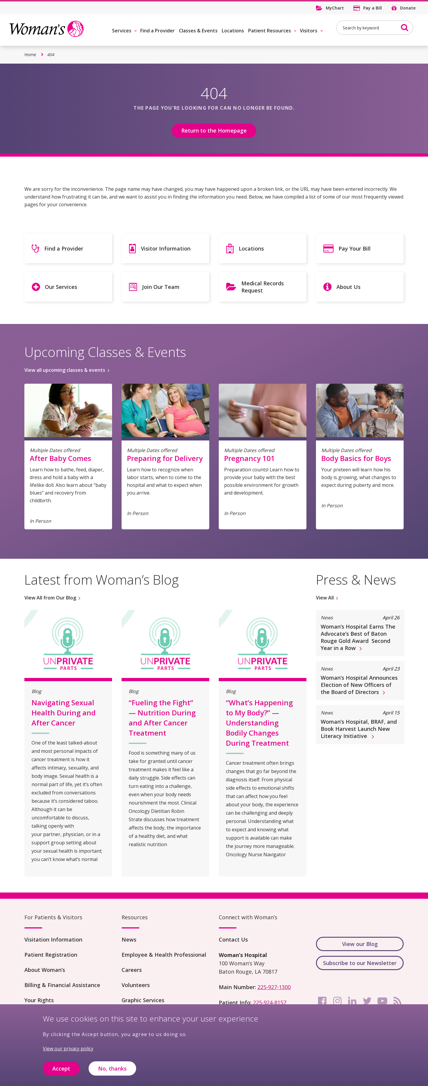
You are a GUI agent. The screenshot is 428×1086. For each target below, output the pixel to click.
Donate (408, 8)
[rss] (397, 1001)
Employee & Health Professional (164, 954)
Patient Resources (269, 30)
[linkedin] (352, 1001)
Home (30, 54)
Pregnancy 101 (249, 458)
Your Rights (39, 1000)
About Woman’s (44, 969)
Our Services (61, 286)
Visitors (308, 30)
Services (121, 30)
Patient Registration (50, 954)
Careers (132, 969)
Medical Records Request (262, 287)
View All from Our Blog (50, 597)
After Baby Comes (60, 458)
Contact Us (233, 939)
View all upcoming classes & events (64, 370)
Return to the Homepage (214, 130)
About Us (348, 286)
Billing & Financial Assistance (62, 985)
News (129, 939)
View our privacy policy (68, 1052)
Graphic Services (143, 1000)
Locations (233, 30)
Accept (61, 1071)
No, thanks (112, 1071)
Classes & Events (198, 30)
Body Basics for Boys (356, 458)
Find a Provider (157, 30)
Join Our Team (161, 286)
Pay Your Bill (355, 248)
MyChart (335, 8)
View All (325, 597)
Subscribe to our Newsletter (359, 963)
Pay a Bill (372, 8)
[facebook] (322, 1001)
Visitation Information (53, 939)
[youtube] (382, 1001)
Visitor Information (166, 248)
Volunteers (136, 985)
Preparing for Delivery (165, 458)
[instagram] (337, 1001)
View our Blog (360, 944)
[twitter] (367, 1001)
